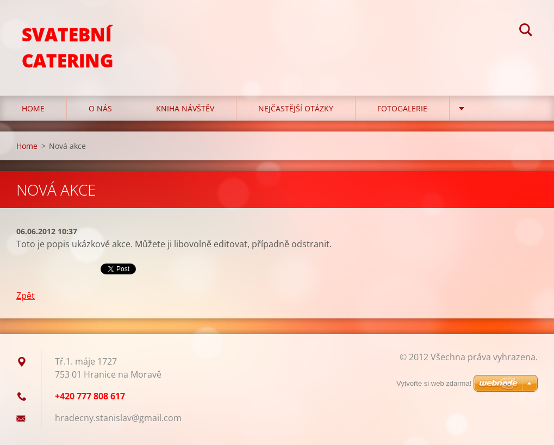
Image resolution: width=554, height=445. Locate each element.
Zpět (25, 296)
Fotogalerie (402, 108)
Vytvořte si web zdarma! (433, 383)
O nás (100, 108)
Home (33, 108)
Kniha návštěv (185, 108)
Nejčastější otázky (295, 108)
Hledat (525, 31)
